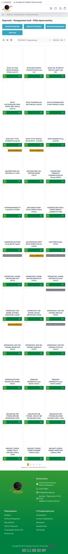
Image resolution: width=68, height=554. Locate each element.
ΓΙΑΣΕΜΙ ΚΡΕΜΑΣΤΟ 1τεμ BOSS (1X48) (12, 209)
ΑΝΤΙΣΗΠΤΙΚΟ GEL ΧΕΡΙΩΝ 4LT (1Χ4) (12, 172)
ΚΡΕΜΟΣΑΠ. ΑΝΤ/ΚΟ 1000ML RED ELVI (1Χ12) (55, 313)
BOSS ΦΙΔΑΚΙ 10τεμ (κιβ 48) (55, 140)
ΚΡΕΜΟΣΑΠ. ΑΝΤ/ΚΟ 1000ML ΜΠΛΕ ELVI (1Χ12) (12, 347)
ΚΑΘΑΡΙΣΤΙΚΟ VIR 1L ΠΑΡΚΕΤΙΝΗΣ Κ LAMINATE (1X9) (55, 210)
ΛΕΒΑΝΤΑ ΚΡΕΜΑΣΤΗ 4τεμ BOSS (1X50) (55, 382)
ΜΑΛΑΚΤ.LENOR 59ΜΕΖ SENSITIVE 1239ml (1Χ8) (55, 450)
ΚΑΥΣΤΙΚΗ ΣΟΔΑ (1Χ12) (55, 243)
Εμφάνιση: (56, 40)
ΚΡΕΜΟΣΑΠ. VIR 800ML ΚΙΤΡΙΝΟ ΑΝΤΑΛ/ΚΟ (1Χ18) (12, 313)
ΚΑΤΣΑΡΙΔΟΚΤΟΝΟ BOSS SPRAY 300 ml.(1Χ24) (34, 244)
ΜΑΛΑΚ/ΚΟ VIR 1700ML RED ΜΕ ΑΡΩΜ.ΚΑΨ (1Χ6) (12, 416)
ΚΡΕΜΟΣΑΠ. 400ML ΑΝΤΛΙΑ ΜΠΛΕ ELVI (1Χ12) (34, 278)
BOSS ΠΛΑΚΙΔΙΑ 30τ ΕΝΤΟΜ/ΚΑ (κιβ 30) (34, 103)
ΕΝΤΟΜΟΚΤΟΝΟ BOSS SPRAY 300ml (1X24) (34, 210)
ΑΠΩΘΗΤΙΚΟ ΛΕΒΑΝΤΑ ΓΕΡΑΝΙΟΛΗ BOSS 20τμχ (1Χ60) (55, 174)
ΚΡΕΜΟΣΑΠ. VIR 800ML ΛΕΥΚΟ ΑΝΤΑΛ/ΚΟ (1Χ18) (34, 313)
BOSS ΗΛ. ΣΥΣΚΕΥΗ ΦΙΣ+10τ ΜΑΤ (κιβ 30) (55, 70)
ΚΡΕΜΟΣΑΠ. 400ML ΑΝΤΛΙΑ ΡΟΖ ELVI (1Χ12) (56, 278)
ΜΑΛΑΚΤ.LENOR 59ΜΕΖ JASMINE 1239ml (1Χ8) (34, 450)
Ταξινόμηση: (22, 40)
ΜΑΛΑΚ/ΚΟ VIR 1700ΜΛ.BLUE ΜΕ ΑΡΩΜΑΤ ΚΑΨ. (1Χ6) (55, 416)
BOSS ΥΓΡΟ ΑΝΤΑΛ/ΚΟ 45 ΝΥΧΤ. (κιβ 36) (34, 140)
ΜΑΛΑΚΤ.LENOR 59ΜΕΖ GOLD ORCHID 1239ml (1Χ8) (12, 451)
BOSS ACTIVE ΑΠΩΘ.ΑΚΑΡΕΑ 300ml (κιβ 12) (12, 70)
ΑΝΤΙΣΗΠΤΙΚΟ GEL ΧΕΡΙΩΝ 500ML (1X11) (34, 173)
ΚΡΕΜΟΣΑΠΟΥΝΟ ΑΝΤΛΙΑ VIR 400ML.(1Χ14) (12, 382)
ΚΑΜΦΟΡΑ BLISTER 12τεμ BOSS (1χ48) (12, 243)
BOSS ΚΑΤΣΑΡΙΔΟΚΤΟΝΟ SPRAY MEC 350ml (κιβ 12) (12, 105)
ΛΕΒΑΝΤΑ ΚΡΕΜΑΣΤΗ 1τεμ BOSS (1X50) (34, 382)
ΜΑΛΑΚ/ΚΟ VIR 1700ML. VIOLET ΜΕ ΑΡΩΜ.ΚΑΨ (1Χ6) (34, 416)
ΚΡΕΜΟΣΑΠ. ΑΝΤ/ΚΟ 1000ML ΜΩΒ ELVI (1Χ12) (34, 347)
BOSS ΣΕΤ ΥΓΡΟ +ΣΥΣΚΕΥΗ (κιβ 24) (12, 140)
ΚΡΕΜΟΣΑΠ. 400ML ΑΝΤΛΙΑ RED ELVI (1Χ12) (12, 278)
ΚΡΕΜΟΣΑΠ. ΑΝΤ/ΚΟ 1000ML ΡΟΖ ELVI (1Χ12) (55, 347)
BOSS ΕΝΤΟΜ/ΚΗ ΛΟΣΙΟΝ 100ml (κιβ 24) (34, 70)
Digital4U (52, 546)
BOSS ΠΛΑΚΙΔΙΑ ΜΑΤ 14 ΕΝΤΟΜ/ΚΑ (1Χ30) (55, 103)
